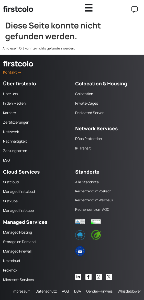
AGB (65, 291)
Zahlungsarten (15, 150)
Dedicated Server (89, 112)
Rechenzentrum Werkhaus (94, 200)
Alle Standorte (87, 181)
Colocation (84, 93)
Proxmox (10, 270)
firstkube (10, 200)
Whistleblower (129, 291)
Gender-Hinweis (99, 291)
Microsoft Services (18, 279)
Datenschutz (46, 291)
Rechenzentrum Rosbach (93, 191)
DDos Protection (88, 138)
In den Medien (14, 103)
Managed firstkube (18, 210)
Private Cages (86, 103)
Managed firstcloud (19, 191)
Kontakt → (12, 72)
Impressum (21, 291)
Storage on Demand (19, 241)
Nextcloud (11, 260)
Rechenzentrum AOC (92, 209)
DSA (77, 291)
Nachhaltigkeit (15, 141)
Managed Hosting (17, 232)
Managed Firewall (17, 251)
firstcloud (11, 181)
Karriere (9, 112)
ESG (6, 160)
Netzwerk (11, 131)
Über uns (10, 93)
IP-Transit (83, 148)
